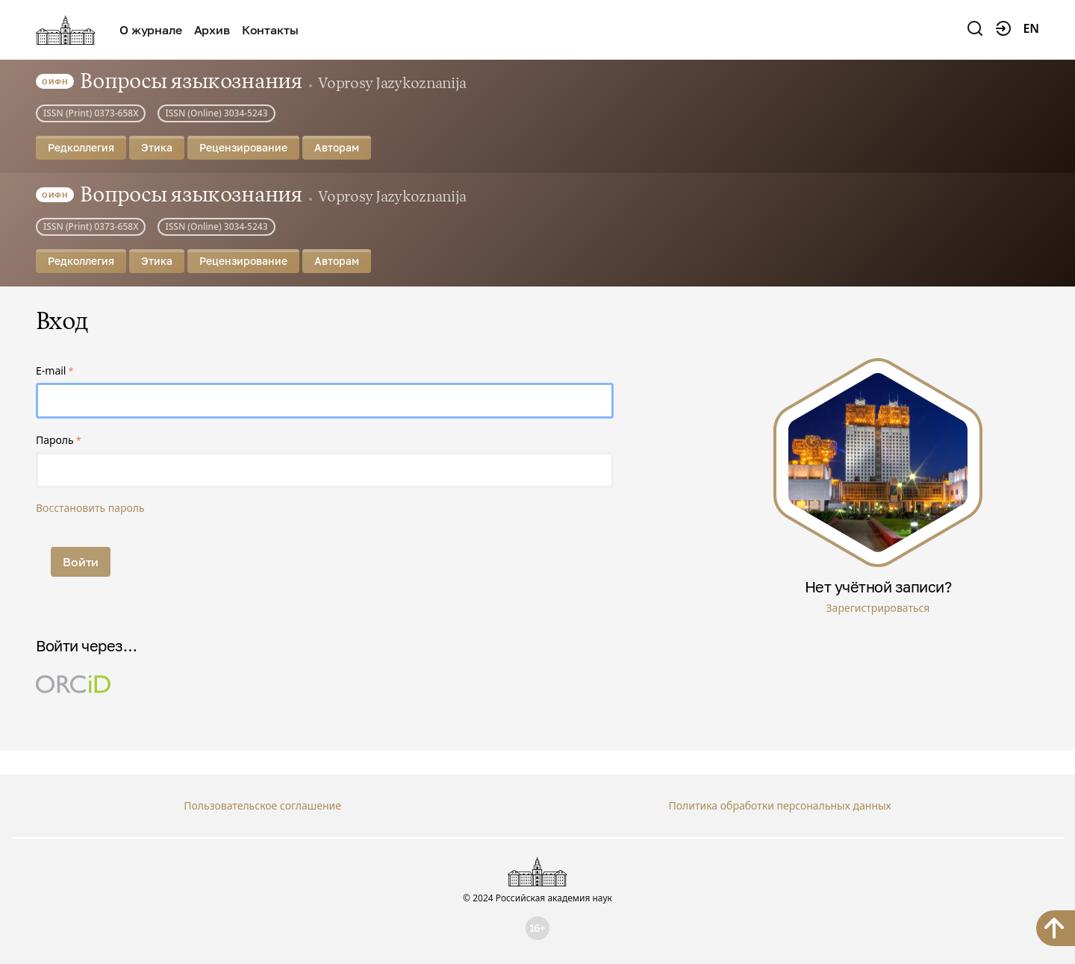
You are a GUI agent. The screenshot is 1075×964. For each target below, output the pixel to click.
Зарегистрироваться (878, 608)
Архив (212, 29)
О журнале (150, 29)
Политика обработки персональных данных (779, 805)
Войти (81, 561)
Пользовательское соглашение (262, 805)
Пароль (55, 440)
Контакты (270, 29)
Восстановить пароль (90, 508)
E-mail (51, 370)
